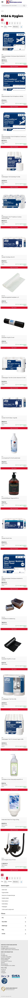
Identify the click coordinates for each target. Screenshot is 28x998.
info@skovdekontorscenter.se (8, 948)
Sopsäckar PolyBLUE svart (8, 337)
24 (6, 27)
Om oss (3, 954)
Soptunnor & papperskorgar (8, 895)
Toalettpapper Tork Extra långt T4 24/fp (11, 176)
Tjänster (3, 962)
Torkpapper (4, 906)
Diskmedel (4, 889)
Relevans (15, 27)
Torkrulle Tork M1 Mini (7, 538)
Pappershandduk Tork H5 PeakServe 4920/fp (12, 96)
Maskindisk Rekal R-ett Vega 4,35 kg (10, 819)
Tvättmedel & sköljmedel (8, 909)
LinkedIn (3, 971)
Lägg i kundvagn (14, 66)
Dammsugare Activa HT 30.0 (9, 859)
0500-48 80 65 (4, 946)
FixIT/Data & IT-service (6, 961)
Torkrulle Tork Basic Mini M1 (8, 257)
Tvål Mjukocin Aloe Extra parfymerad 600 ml (12, 779)
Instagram (3, 972)
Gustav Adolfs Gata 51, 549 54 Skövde (10, 949)
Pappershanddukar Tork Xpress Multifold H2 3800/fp (12, 579)
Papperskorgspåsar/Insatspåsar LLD (10, 297)
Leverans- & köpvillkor (6, 956)
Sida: (2, 23)
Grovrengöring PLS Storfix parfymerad (11, 458)
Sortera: (10, 26)
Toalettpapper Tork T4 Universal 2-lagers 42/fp (12, 739)
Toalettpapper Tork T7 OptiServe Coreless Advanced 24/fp (11, 217)
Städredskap (5, 903)
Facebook (3, 969)
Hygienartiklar (5, 892)
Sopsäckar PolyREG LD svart (8, 658)
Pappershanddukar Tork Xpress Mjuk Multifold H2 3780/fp (13, 57)
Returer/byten (4, 964)
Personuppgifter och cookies (8, 965)
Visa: (2, 26)
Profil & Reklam (5, 959)
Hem (2, 11)
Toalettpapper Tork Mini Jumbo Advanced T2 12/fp (13, 377)
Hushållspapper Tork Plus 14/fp (9, 699)
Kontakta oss (4, 955)
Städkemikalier (5, 898)
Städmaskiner (5, 901)
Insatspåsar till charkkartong (8, 618)
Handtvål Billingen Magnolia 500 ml (10, 498)
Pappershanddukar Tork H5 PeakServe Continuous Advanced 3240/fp (14, 137)
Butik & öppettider (5, 958)
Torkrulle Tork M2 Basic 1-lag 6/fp (9, 417)
